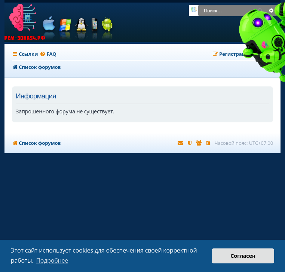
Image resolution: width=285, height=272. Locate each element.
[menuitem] (48, 54)
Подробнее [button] (52, 260)
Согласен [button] (242, 255)
